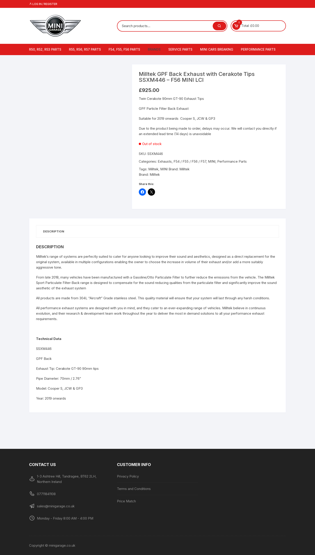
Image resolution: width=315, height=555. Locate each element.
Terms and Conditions (134, 489)
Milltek (153, 169)
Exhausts (165, 161)
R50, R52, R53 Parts (45, 49)
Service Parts (180, 49)
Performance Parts (258, 49)
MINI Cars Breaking (216, 49)
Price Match (126, 501)
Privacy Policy (128, 476)
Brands (154, 49)
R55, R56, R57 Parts (85, 49)
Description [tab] (53, 231)
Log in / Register (43, 4)
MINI (211, 161)
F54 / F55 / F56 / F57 (189, 161)
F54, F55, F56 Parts (124, 49)
